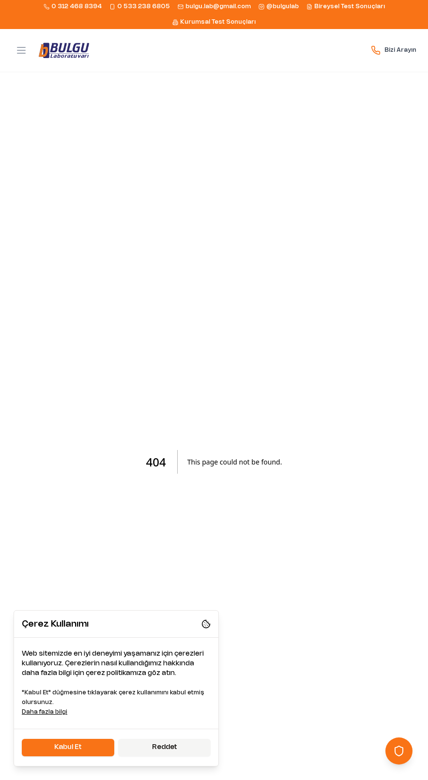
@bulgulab (279, 7)
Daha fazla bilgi (44, 712)
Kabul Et (68, 747)
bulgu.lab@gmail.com (214, 7)
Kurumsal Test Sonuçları (214, 22)
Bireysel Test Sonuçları (345, 7)
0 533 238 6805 (139, 7)
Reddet (164, 747)
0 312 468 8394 (73, 7)
